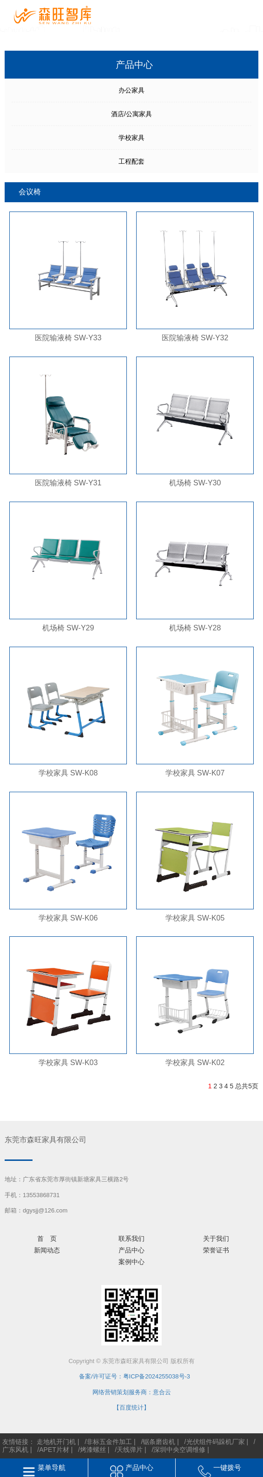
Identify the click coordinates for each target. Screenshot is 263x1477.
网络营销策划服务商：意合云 (131, 1392)
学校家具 (131, 137)
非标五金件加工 (109, 1441)
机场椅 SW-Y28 (195, 628)
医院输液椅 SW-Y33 (68, 338)
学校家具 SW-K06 (68, 918)
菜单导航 (52, 1467)
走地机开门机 (56, 1441)
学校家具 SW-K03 (68, 1062)
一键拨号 (227, 1467)
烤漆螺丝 (93, 1449)
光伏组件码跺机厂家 (215, 1441)
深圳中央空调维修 (179, 1449)
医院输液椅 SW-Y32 (195, 338)
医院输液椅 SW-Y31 (68, 483)
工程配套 (131, 161)
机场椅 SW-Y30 (195, 483)
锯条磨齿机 (159, 1441)
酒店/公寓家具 (131, 114)
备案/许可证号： (98, 1376)
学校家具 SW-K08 (68, 773)
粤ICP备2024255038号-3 (157, 1376)
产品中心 (139, 1467)
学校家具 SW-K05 (195, 918)
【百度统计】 (131, 1407)
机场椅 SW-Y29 (68, 628)
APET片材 (54, 1449)
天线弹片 (130, 1449)
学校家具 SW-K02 (195, 1062)
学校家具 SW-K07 (195, 773)
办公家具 (131, 90)
